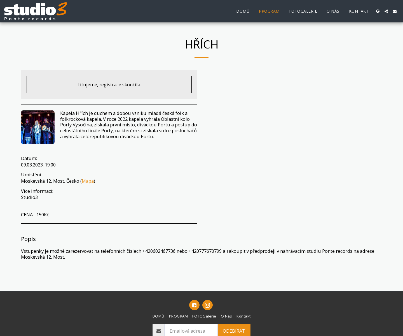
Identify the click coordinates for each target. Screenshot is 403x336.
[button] (386, 11)
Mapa (88, 181)
